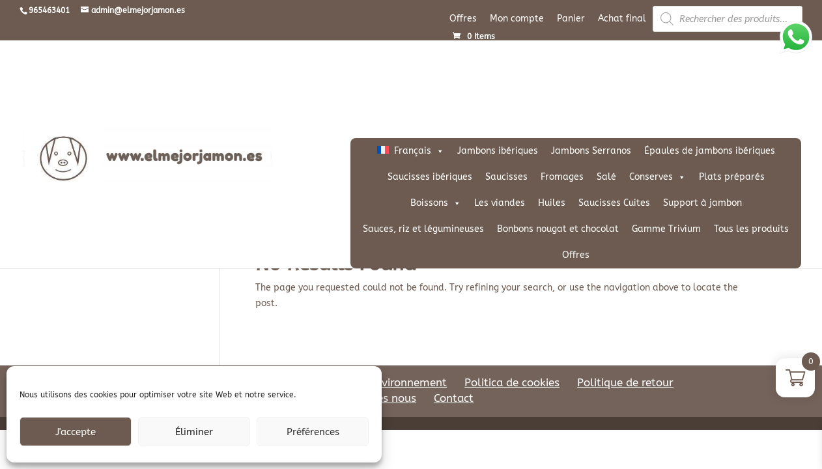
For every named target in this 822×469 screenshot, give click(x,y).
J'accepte (75, 432)
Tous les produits (751, 228)
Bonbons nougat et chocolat (558, 228)
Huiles (551, 202)
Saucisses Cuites (614, 202)
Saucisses (506, 176)
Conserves (657, 177)
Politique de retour (625, 382)
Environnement (408, 382)
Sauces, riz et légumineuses (423, 228)
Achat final (622, 18)
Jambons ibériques (497, 150)
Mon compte (517, 18)
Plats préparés (732, 176)
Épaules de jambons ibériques (709, 150)
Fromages (562, 176)
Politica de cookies (512, 382)
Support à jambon (702, 202)
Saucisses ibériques (430, 176)
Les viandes (499, 202)
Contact (454, 398)
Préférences (313, 432)
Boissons (435, 203)
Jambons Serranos (591, 150)
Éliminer (194, 432)
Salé (606, 176)
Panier (571, 18)
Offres (463, 18)
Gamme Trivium (666, 228)
